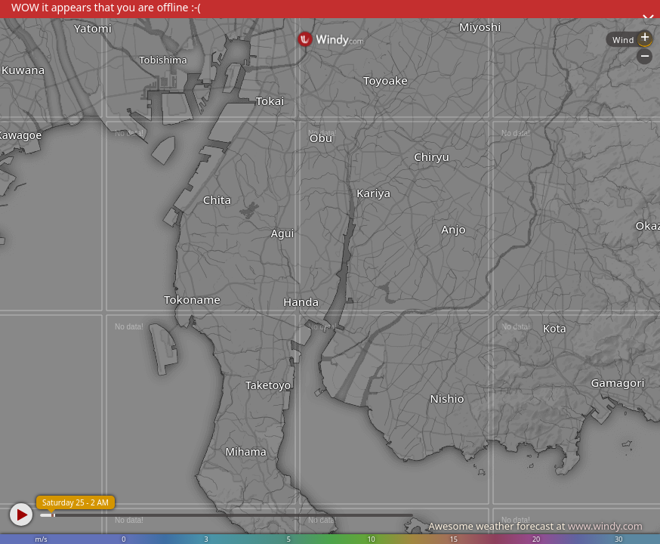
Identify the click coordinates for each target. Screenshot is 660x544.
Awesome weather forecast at (535, 526)
